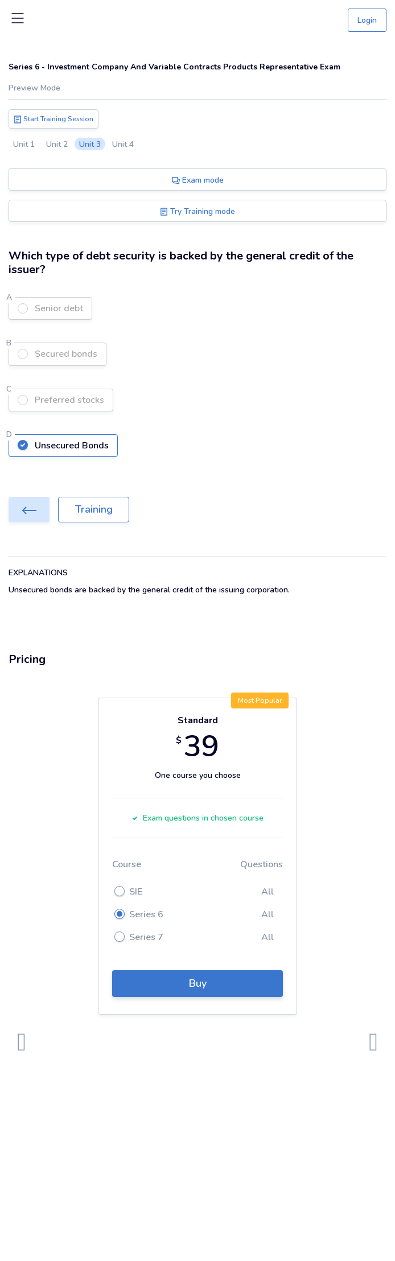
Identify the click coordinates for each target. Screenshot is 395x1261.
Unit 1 (24, 144)
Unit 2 (57, 144)
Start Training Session (53, 118)
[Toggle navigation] (18, 20)
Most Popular (260, 700)
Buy (198, 983)
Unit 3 (90, 144)
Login (367, 20)
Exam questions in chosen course (197, 818)
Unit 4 (123, 144)
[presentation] (21, 1042)
